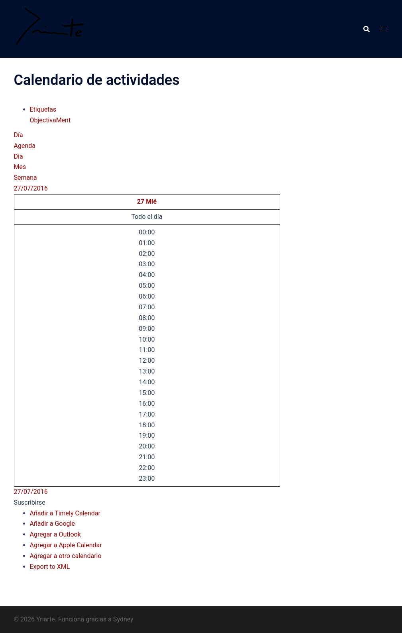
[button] (29, 502)
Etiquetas (43, 109)
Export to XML (50, 566)
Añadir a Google (52, 523)
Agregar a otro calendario (66, 556)
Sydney (123, 619)
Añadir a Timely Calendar (65, 513)
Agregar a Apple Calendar (66, 545)
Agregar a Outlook (55, 534)
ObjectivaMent (50, 120)
